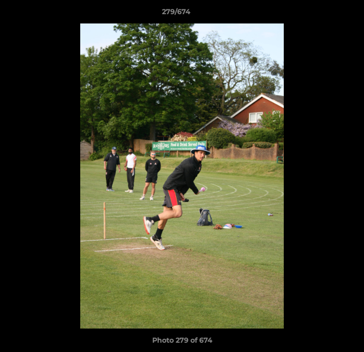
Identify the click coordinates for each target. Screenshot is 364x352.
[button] (329, 14)
